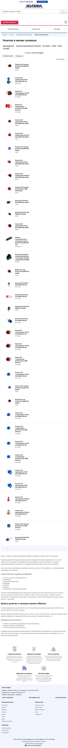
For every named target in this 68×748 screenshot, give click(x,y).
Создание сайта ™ (34, 745)
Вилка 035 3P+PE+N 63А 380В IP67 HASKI (22, 201)
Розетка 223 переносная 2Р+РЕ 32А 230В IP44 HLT (21, 79)
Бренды (4, 714)
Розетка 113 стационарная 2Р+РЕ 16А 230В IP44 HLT (22, 374)
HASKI (54, 46)
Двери (3, 719)
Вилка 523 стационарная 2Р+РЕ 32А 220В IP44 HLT (22, 332)
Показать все (19, 56)
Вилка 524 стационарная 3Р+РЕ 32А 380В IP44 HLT (22, 345)
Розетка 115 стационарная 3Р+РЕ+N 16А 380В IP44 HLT (21, 429)
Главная (5, 34)
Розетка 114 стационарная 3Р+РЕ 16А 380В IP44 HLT (22, 414)
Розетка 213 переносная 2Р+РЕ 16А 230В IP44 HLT (21, 471)
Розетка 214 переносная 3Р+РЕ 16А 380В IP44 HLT (21, 485)
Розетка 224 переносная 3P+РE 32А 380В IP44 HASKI (22, 121)
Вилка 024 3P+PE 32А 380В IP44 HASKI (22, 213)
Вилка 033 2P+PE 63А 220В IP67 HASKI (22, 538)
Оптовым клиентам (6, 728)
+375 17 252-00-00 (26, 2)
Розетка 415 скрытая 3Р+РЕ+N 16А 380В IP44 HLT (22, 525)
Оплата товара (38, 707)
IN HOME (6, 48)
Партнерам (57, 29)
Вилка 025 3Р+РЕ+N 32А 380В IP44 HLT (21, 295)
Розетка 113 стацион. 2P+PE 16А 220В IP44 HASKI (22, 148)
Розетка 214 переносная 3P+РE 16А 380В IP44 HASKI (22, 162)
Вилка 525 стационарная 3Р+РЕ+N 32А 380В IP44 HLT (21, 360)
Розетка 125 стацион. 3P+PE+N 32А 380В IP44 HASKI (22, 188)
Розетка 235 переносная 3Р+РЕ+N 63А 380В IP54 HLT (22, 512)
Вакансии (4, 709)
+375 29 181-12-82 (60, 697)
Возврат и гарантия (39, 709)
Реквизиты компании (7, 721)
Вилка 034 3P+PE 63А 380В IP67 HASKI (22, 307)
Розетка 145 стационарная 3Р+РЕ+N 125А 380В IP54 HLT (21, 457)
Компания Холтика (13, 29)
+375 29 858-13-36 (34, 697)
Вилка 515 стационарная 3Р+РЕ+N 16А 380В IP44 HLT (21, 107)
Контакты (4, 712)
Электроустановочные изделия (24, 34)
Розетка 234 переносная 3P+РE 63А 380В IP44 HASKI (22, 225)
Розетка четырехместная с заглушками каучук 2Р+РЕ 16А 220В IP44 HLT (22, 241)
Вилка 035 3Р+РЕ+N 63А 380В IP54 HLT (21, 319)
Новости (4, 707)
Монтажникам (5, 730)
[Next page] (6, 548)
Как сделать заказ (39, 705)
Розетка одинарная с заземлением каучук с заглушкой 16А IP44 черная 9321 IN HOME (22, 257)
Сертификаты (38, 714)
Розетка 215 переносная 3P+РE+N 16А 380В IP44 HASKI (22, 135)
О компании (5, 705)
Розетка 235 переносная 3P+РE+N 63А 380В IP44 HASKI (22, 175)
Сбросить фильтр (8, 56)
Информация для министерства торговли (34, 741)
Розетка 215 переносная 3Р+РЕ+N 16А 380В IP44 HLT (22, 498)
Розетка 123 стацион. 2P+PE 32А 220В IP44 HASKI (22, 387)
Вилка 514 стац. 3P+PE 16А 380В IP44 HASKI (22, 271)
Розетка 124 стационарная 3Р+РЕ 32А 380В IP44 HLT (22, 443)
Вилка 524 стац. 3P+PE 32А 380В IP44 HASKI (22, 401)
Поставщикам (5, 732)
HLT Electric (46, 46)
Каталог (12, 34)
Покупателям (36, 29)
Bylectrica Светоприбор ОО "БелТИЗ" (28, 46)
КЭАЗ (60, 46)
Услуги (36, 712)
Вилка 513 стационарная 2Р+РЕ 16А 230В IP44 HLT (22, 93)
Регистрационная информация (34, 743)
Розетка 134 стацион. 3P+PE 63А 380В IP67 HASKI (22, 66)
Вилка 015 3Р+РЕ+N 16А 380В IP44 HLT (21, 284)
